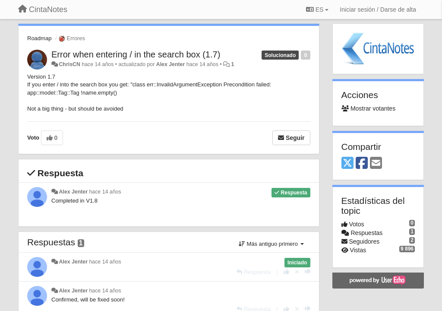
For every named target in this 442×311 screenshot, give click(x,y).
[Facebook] (362, 163)
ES (317, 9)
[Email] (376, 163)
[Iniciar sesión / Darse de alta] (378, 9)
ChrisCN (69, 64)
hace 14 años (105, 192)
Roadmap (39, 38)
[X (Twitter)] (347, 163)
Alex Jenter (170, 64)
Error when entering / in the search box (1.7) (135, 54)
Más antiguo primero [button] (271, 244)
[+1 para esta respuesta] (286, 272)
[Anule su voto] (297, 272)
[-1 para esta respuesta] (307, 272)
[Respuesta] (254, 272)
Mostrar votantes (368, 108)
